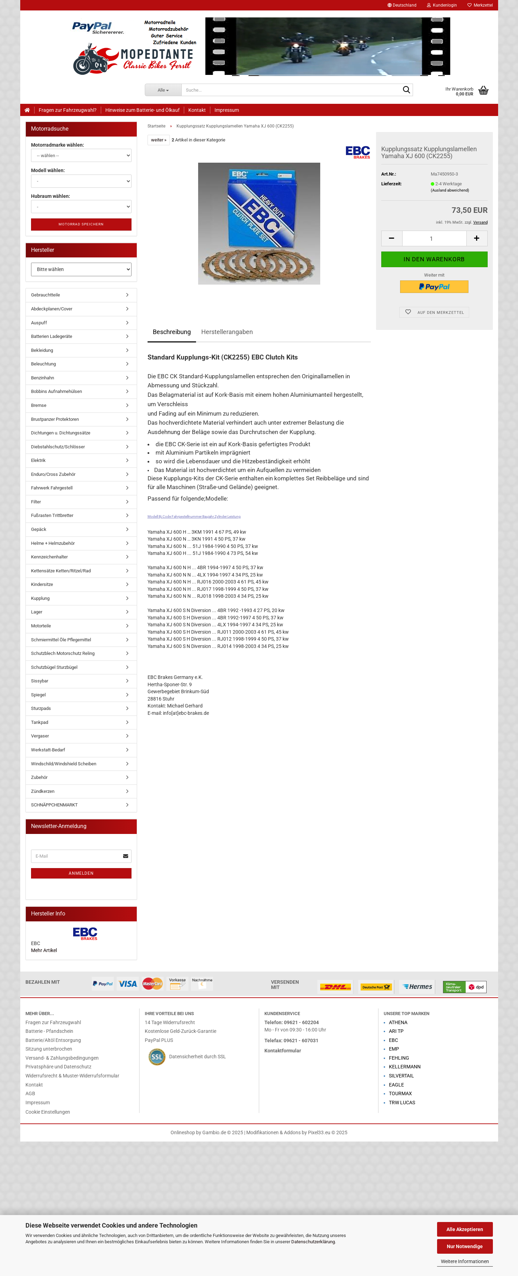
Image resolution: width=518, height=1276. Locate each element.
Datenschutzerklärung (313, 1241)
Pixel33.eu (319, 1133)
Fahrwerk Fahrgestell (52, 487)
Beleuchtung (43, 363)
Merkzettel (480, 5)
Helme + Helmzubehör (53, 543)
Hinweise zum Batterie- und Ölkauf (142, 110)
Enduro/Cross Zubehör (53, 474)
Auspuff (39, 322)
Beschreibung (172, 331)
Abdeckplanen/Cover (51, 308)
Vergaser (40, 735)
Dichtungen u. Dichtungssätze (60, 432)
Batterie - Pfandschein (49, 1031)
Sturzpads (41, 708)
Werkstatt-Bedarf (48, 749)
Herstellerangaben (227, 331)
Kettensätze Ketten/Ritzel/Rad (61, 570)
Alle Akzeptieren (464, 1229)
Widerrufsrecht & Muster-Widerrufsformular (72, 1076)
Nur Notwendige (465, 1246)
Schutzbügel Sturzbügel (54, 667)
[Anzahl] (434, 238)
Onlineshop (183, 1133)
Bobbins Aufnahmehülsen (56, 391)
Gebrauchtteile (45, 294)
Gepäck (38, 529)
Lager (36, 611)
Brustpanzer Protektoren (55, 419)
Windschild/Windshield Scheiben (63, 763)
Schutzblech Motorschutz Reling (63, 653)
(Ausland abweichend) (450, 190)
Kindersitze (42, 584)
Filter (36, 501)
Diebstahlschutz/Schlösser (58, 446)
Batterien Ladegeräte (51, 336)
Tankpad (39, 722)
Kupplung (40, 598)
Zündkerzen (42, 791)
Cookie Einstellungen (47, 1112)
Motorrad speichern (81, 224)
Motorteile (41, 625)
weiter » (158, 139)
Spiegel (38, 694)
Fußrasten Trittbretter (52, 515)
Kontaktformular (282, 1051)
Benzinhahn (42, 377)
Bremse (38, 405)
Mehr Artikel (44, 950)
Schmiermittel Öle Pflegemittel (61, 639)
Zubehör (39, 777)
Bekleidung (42, 350)
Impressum (227, 110)
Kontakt (197, 110)
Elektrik (38, 460)
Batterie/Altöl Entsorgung (53, 1040)
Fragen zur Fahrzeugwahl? (68, 110)
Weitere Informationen (465, 1261)
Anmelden (81, 873)
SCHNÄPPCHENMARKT (54, 804)
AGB (30, 1094)
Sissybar (39, 680)
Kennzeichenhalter (49, 556)
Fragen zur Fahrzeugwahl (53, 1023)
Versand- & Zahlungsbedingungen (62, 1058)
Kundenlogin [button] (442, 5)
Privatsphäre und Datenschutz (58, 1067)
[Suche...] (163, 90)
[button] (402, 5)
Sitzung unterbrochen (48, 1049)
